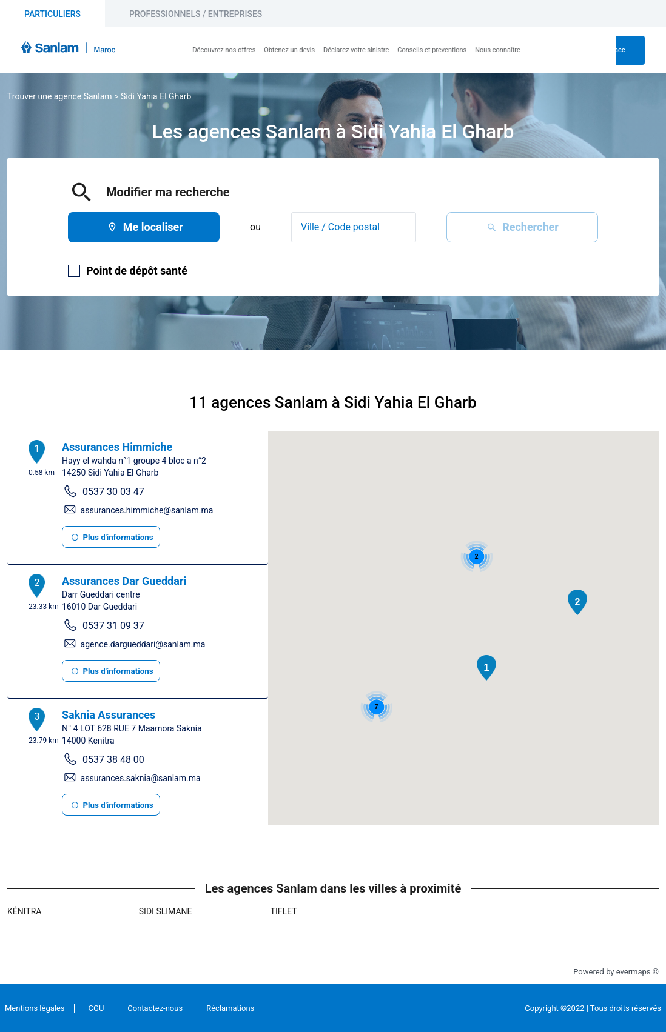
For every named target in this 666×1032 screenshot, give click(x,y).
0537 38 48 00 (113, 759)
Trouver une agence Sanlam (59, 96)
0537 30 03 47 (113, 492)
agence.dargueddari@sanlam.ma (143, 644)
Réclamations (230, 1008)
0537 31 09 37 (113, 625)
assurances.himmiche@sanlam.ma (147, 510)
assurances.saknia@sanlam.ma (141, 778)
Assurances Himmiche (117, 447)
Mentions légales (35, 1008)
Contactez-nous (155, 1008)
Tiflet (284, 911)
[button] (486, 668)
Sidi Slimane (165, 911)
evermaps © (637, 971)
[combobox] (353, 227)
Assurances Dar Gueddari (124, 580)
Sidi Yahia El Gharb (156, 96)
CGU (96, 1008)
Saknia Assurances (108, 714)
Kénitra (24, 911)
